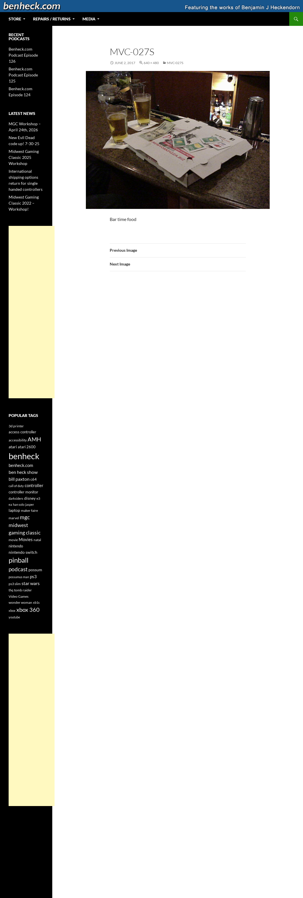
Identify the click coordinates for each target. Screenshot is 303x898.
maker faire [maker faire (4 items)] (29, 510)
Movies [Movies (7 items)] (26, 539)
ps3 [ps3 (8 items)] (33, 576)
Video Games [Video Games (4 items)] (18, 596)
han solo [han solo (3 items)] (18, 504)
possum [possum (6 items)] (35, 569)
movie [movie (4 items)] (13, 540)
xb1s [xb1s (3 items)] (36, 602)
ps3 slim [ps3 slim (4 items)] (15, 584)
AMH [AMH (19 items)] (34, 439)
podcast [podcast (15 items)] (18, 569)
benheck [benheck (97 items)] (24, 456)
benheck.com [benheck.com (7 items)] (21, 465)
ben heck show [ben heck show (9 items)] (23, 472)
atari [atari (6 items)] (13, 446)
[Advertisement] (32, 312)
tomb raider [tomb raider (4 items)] (23, 590)
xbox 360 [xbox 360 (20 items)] (28, 609)
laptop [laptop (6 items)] (14, 510)
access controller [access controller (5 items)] (22, 432)
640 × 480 (151, 63)
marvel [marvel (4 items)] (14, 518)
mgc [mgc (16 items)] (25, 517)
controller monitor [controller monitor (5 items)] (23, 492)
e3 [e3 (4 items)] (38, 498)
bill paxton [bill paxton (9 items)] (19, 479)
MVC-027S (175, 63)
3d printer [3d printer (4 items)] (16, 426)
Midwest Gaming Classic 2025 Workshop (24, 157)
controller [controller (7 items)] (34, 485)
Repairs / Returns (52, 18)
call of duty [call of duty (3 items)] (16, 486)
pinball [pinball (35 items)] (18, 560)
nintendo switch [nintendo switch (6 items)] (23, 552)
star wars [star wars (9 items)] (31, 583)
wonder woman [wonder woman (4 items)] (20, 602)
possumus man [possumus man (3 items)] (19, 577)
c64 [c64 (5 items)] (33, 479)
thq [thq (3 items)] (11, 590)
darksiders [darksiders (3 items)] (16, 498)
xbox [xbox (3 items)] (12, 610)
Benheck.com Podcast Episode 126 (23, 55)
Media (88, 18)
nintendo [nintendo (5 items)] (16, 546)
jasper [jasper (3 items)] (29, 504)
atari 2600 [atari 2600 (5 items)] (27, 447)
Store (15, 18)
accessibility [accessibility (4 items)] (18, 440)
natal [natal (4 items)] (37, 540)
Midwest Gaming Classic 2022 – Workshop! (24, 203)
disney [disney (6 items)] (30, 498)
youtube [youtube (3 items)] (14, 617)
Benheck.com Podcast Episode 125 (23, 74)
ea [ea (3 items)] (10, 504)
